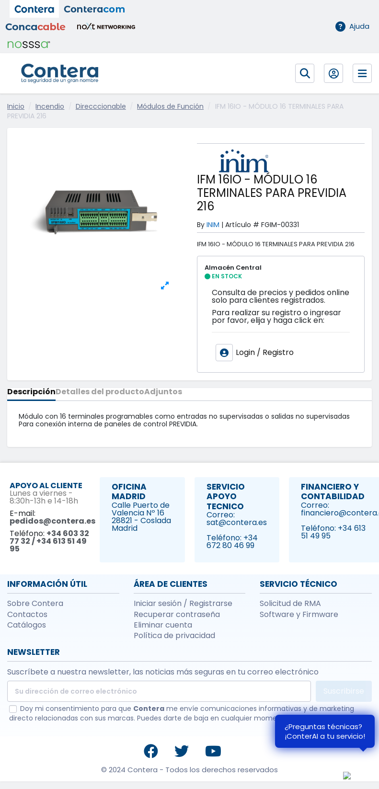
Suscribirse (343, 691)
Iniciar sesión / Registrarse (183, 603)
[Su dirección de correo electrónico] (159, 691)
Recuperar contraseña (177, 614)
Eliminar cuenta (163, 625)
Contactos (27, 614)
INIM (213, 224)
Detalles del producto (100, 392)
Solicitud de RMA (290, 603)
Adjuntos (163, 392)
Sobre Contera (35, 603)
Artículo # (242, 225)
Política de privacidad (174, 636)
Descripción (31, 392)
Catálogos (26, 625)
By (201, 225)
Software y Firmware (299, 614)
